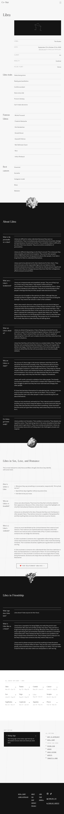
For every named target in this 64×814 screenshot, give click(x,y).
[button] (22, 739)
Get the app (42, 49)
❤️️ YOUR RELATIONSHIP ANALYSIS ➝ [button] (32, 566)
